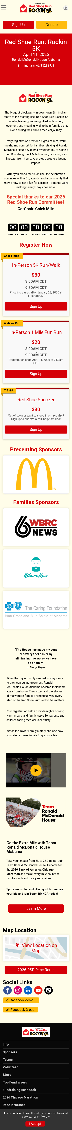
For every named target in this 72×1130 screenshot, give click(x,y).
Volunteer (10, 1067)
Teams (8, 1060)
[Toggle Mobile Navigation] (3, 7)
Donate (52, 25)
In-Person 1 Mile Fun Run (36, 332)
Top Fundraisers (15, 1082)
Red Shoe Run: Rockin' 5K (36, 45)
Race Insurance (14, 1105)
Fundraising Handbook (19, 1090)
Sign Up (18, 25)
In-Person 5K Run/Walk (36, 265)
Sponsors (10, 1052)
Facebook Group (20, 1010)
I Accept (35, 1124)
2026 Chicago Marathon (20, 1097)
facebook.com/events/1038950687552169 (22, 1000)
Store (7, 1075)
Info (6, 1044)
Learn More (36, 908)
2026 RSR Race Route (36, 970)
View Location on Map (36, 948)
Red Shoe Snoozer (36, 399)
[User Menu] (65, 7)
